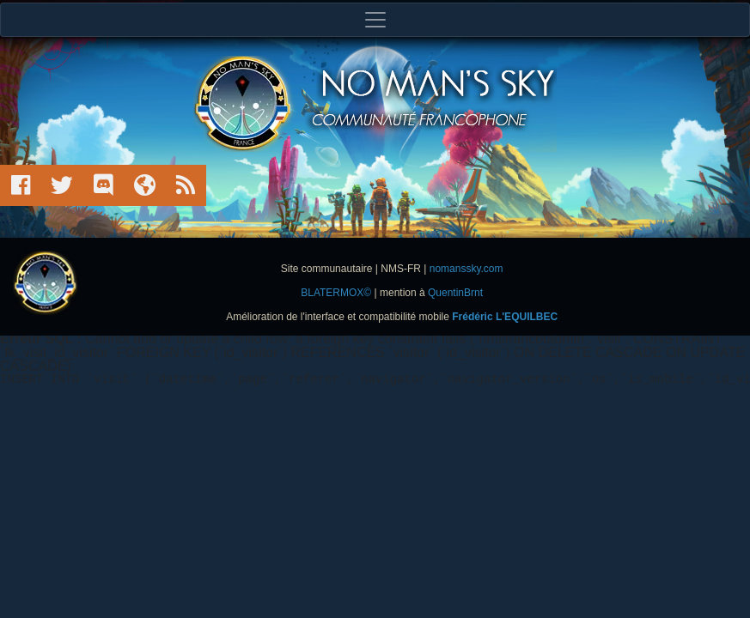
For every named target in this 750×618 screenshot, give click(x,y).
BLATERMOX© (336, 293)
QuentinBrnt (455, 293)
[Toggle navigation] (375, 20)
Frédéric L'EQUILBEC (505, 317)
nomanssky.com (466, 269)
